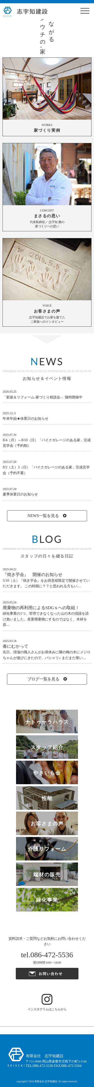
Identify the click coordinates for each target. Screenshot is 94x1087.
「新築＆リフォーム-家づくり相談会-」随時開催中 (42, 397)
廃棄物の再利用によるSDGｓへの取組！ (41, 607)
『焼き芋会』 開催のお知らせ (32, 574)
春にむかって (15, 646)
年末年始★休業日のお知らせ (25, 418)
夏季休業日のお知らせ (20, 494)
